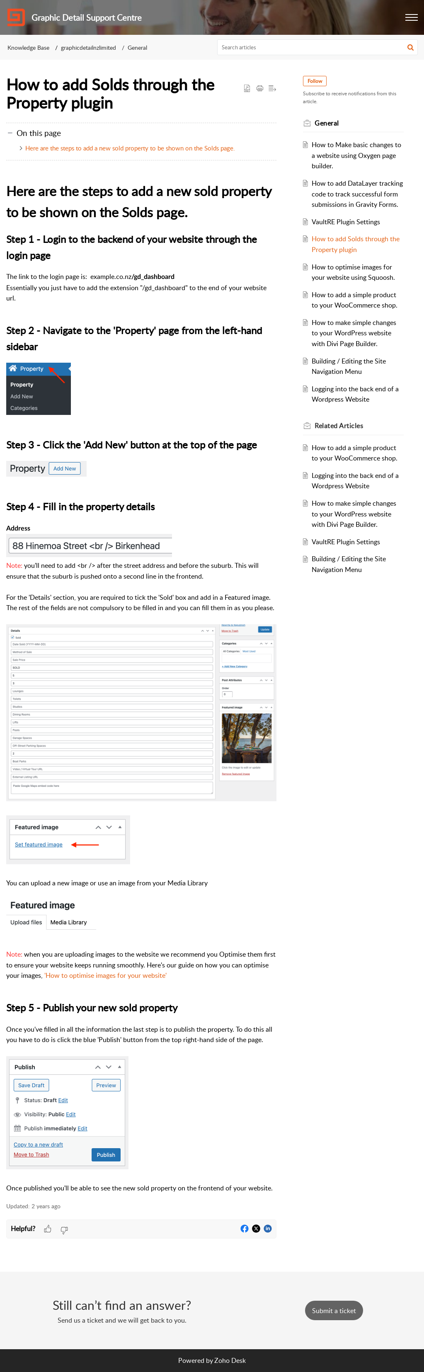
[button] (411, 17)
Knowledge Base (28, 47)
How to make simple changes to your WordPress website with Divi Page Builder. (354, 333)
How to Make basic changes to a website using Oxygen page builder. (356, 155)
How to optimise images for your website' (106, 975)
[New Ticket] (334, 1310)
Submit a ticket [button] (334, 1310)
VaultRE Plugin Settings (346, 221)
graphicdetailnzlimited (88, 47)
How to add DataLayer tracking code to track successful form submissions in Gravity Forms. (357, 194)
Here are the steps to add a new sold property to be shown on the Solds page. (130, 148)
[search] (317, 47)
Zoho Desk (230, 1360)
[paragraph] (141, 687)
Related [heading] (339, 425)
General (137, 47)
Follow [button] (315, 81)
